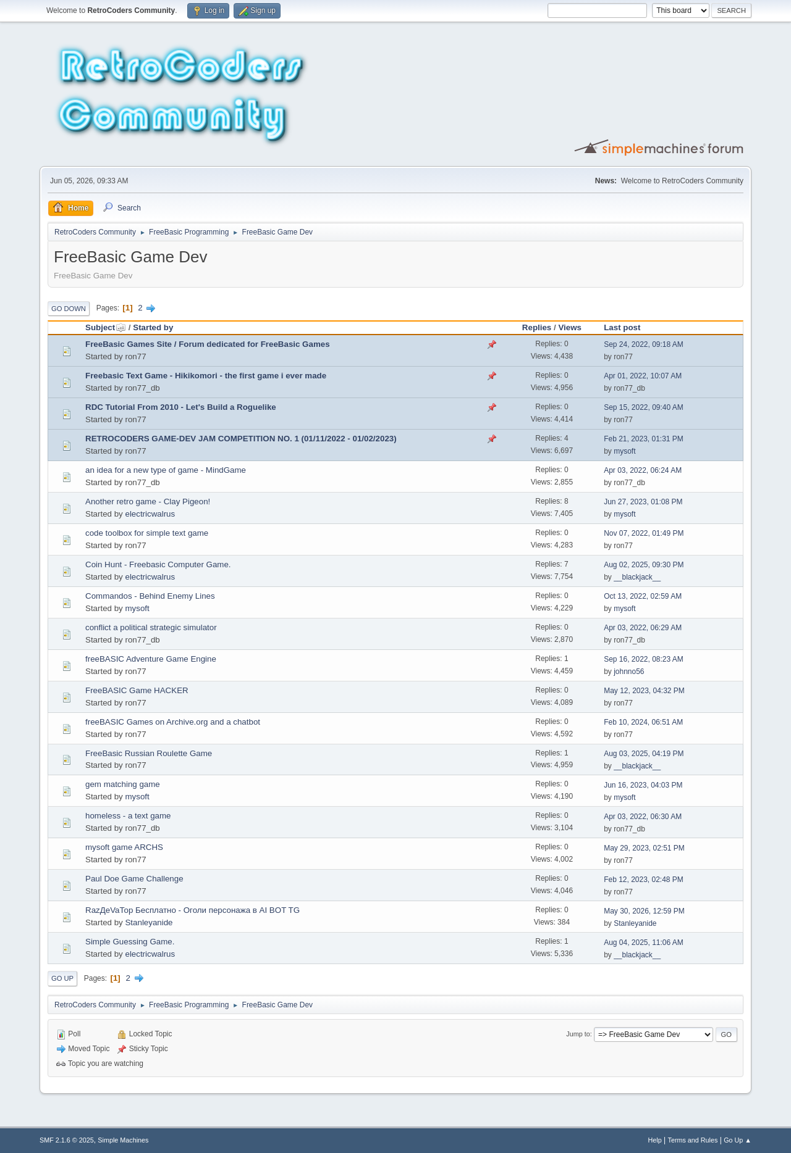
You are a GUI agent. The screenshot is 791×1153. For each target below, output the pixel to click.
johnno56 (629, 671)
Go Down (68, 308)
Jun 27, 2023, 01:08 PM (643, 501)
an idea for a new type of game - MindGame (165, 470)
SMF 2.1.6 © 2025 (67, 1140)
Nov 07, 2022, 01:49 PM (643, 533)
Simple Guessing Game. (129, 941)
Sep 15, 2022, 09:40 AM (643, 407)
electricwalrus (150, 513)
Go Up (62, 978)
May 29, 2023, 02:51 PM (644, 848)
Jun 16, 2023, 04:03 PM (643, 785)
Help (655, 1140)
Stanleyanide (148, 922)
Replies (536, 327)
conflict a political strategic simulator (151, 627)
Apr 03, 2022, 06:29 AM (643, 627)
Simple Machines (123, 1140)
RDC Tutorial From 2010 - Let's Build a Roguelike (180, 407)
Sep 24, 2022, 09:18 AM (643, 344)
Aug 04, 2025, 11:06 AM (643, 942)
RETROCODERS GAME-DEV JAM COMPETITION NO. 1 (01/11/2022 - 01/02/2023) (241, 438)
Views (570, 327)
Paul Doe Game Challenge (134, 878)
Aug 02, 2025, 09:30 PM (643, 564)
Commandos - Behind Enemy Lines (150, 596)
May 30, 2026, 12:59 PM (644, 911)
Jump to (578, 1034)
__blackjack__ (637, 577)
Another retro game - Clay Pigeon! (147, 501)
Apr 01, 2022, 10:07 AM (643, 376)
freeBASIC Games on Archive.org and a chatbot (172, 721)
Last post (622, 327)
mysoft (624, 451)
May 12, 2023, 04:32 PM (644, 690)
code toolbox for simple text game (146, 533)
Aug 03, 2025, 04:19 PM (643, 753)
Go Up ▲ (737, 1140)
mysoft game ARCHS (124, 847)
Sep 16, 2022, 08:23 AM (643, 659)
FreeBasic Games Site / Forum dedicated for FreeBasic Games (207, 344)
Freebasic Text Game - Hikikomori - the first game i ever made (205, 375)
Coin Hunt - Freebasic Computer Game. (158, 564)
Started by (153, 327)
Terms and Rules (693, 1140)
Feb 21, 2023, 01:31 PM (643, 439)
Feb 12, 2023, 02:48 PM (643, 879)
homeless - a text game (128, 815)
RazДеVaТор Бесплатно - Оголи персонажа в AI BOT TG (192, 910)
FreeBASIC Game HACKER (136, 690)
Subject (105, 327)
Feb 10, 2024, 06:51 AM (643, 722)
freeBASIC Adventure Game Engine (150, 659)
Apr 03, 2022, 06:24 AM (643, 470)
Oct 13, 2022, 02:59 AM (643, 596)
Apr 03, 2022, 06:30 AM (643, 816)
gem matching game (122, 784)
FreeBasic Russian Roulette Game (148, 753)
